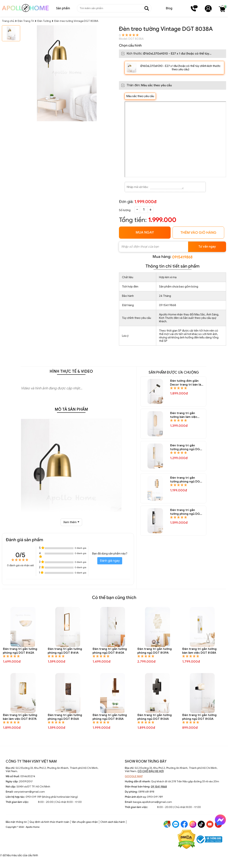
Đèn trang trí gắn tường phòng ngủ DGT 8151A (186, 447)
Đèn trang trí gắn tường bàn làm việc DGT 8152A (183, 415)
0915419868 (182, 257)
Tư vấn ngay (207, 247)
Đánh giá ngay (110, 561)
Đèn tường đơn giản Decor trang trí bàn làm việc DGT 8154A (187, 383)
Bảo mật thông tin (16, 822)
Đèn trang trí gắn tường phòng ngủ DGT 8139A (154, 650)
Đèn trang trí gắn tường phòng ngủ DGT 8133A (199, 717)
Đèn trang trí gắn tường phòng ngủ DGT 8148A (186, 512)
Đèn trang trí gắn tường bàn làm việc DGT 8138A (199, 650)
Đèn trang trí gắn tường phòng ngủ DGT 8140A (110, 650)
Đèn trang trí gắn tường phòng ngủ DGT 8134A (154, 717)
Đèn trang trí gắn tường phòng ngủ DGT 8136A (65, 717)
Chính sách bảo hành (112, 822)
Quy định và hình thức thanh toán (49, 822)
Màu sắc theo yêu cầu (140, 96)
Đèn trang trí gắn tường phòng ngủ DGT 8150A (186, 479)
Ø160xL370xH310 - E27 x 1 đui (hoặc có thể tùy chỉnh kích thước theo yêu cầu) (180, 67)
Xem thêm (71, 522)
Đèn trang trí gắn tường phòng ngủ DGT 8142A (20, 650)
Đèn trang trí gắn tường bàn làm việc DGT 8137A (20, 717)
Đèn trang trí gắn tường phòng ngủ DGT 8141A (65, 650)
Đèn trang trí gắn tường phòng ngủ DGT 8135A (110, 717)
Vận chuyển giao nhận (85, 822)
